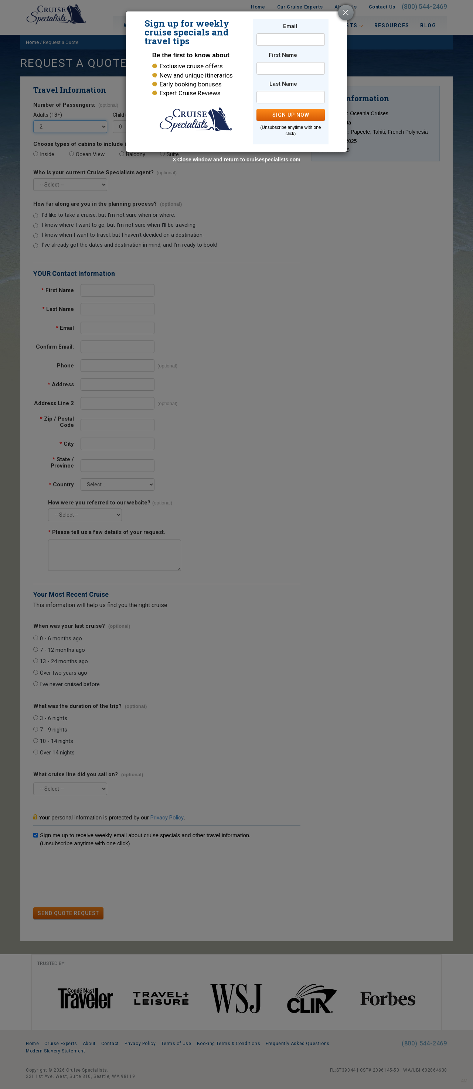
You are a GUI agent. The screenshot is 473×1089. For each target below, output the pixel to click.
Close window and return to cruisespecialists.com (238, 159)
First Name (283, 55)
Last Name (283, 84)
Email (290, 26)
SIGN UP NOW (290, 115)
